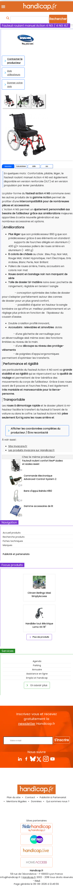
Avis (47, 166)
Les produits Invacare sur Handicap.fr (31, 450)
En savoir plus (36, 685)
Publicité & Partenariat (53, 797)
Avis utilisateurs (11, 72)
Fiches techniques (13, 541)
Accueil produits (12, 532)
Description (8, 166)
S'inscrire (61, 740)
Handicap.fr (29, 877)
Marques (7, 545)
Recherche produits (14, 536)
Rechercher (58, 19)
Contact (30, 797)
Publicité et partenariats (16, 554)
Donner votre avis (13, 84)
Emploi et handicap (37, 677)
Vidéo (34, 166)
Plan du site (14, 797)
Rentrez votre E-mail (37, 731)
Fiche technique (21, 166)
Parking (37, 665)
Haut (37, 880)
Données (36, 801)
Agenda (37, 661)
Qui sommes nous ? (57, 801)
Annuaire (37, 669)
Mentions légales (17, 801)
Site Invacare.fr (17, 446)
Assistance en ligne (37, 673)
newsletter (26, 723)
